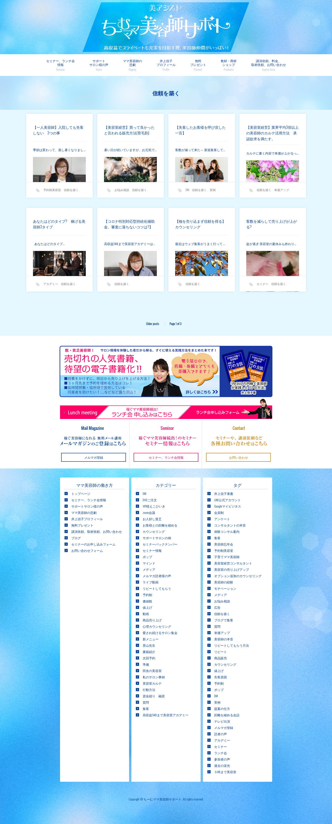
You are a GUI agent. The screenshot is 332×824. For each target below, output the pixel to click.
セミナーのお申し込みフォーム (93, 544)
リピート (220, 651)
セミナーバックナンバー (160, 544)
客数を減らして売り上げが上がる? (271, 226)
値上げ (147, 607)
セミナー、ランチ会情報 (60, 65)
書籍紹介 (149, 651)
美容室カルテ (152, 683)
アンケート (222, 518)
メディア (149, 569)
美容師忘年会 (223, 544)
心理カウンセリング (157, 626)
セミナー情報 (152, 550)
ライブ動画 (150, 582)
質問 (146, 702)
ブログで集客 (223, 620)
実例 (213, 192)
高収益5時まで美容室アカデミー (165, 714)
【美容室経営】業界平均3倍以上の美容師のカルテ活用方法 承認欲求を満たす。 (273, 134)
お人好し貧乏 (152, 518)
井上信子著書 (223, 493)
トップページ (80, 493)
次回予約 (149, 657)
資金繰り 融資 (154, 695)
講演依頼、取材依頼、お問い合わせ (96, 531)
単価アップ (281, 192)
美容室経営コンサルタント (233, 563)
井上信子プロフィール (166, 65)
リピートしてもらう (157, 588)
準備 (146, 664)
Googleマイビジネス (227, 506)
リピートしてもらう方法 (231, 645)
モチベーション (225, 588)
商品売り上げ (152, 620)
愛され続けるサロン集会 (160, 632)
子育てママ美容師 (226, 556)
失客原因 (220, 676)
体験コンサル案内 (226, 531)
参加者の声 (222, 759)
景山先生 (149, 645)
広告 (217, 607)
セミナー (262, 286)
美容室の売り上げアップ (231, 569)
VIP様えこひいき (154, 506)
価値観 (147, 601)
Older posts (152, 323)
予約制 (147, 594)
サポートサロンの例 (157, 537)
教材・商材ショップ (229, 65)
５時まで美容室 (225, 771)
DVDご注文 (150, 499)
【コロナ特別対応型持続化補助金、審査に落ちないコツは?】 (128, 228)
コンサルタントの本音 (230, 525)
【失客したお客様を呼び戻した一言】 (199, 132)
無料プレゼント (198, 65)
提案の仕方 (222, 708)
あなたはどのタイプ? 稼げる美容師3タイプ (58, 226)
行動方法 (149, 689)
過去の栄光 (222, 765)
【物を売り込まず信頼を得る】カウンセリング (198, 226)
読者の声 (220, 733)
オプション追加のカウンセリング (238, 575)
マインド (149, 563)
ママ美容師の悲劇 (132, 65)
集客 (146, 708)
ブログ (76, 537)
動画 (146, 613)
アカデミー (50, 286)
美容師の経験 (223, 582)
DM (187, 192)
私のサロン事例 (154, 676)
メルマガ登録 (223, 727)
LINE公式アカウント (227, 499)
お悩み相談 (121, 192)
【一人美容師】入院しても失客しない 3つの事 (57, 132)
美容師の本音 (223, 639)
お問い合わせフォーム (87, 550)
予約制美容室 (52, 192)
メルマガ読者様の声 (157, 575)
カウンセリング (154, 531)
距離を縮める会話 (226, 714)
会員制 (219, 512)
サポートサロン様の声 (98, 65)
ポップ (147, 556)
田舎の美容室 (152, 670)
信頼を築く (71, 192)
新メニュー (150, 639)
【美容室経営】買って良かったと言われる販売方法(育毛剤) (129, 132)
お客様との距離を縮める (160, 525)
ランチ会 (220, 752)
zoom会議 (149, 512)
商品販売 (220, 657)
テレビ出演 (222, 721)
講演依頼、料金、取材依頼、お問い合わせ (268, 65)
